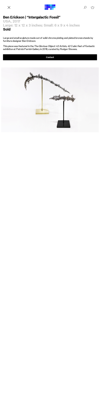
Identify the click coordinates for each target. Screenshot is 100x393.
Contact (50, 57)
